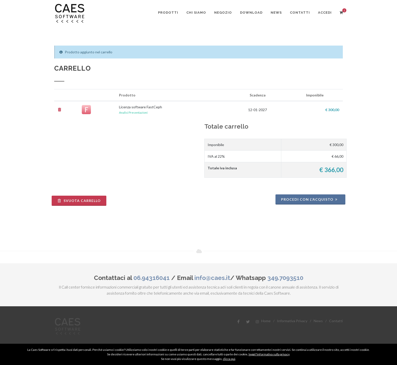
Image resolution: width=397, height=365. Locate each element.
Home (266, 321)
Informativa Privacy (292, 321)
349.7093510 (285, 277)
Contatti (336, 321)
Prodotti (168, 12)
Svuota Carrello (79, 200)
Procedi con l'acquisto (310, 199)
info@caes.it (212, 277)
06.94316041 (151, 277)
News (318, 321)
